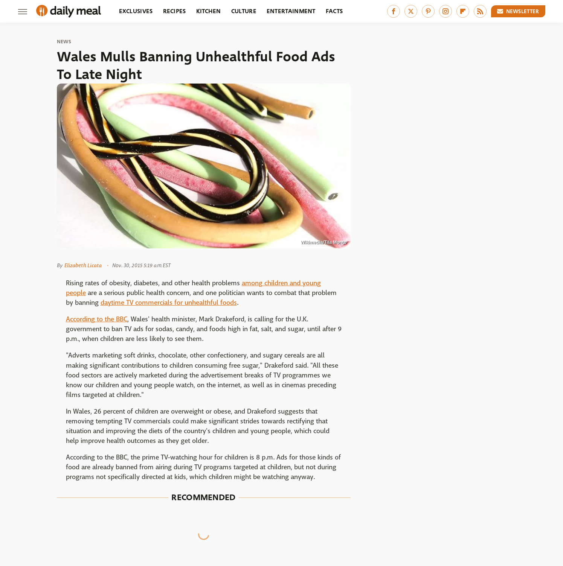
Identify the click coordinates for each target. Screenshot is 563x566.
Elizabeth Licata (83, 265)
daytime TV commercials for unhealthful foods (169, 302)
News (64, 41)
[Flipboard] (462, 11)
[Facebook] (393, 11)
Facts (334, 11)
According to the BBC (96, 319)
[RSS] (480, 11)
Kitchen (208, 11)
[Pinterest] (428, 11)
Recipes (174, 11)
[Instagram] (445, 11)
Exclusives (136, 11)
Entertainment (291, 11)
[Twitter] (410, 11)
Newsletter (518, 11)
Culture (243, 11)
